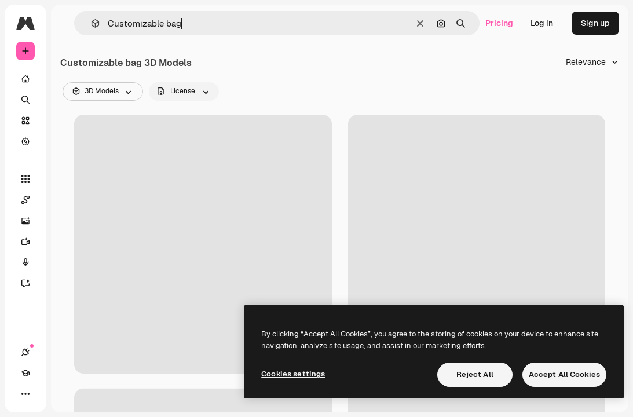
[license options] (184, 91)
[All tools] (25, 179)
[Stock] (25, 120)
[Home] (25, 79)
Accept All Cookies (564, 374)
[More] (25, 394)
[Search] (25, 99)
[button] (91, 23)
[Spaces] (31, 200)
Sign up (595, 23)
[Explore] (25, 141)
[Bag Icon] (477, 244)
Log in (541, 23)
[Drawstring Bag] (203, 244)
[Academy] (25, 373)
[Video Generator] (31, 241)
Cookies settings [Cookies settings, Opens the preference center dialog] (293, 374)
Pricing (499, 23)
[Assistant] (31, 283)
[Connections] (25, 352)
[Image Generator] (31, 220)
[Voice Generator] (31, 262)
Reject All (474, 374)
